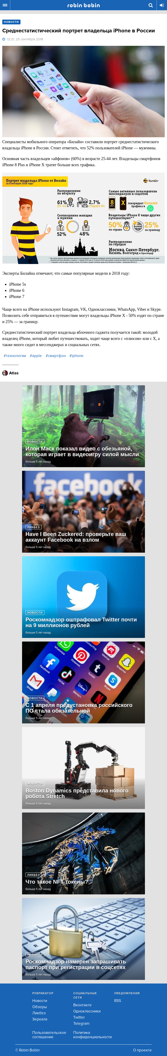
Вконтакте (82, 1005)
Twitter (79, 1017)
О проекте (142, 1050)
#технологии (15, 355)
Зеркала (39, 1019)
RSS (117, 1000)
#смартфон (56, 355)
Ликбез (39, 1013)
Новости (39, 1000)
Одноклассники (87, 1011)
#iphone (76, 355)
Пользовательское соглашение (49, 1034)
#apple (36, 355)
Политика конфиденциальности (92, 1034)
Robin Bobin (84, 5)
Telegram (81, 1023)
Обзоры (39, 1006)
